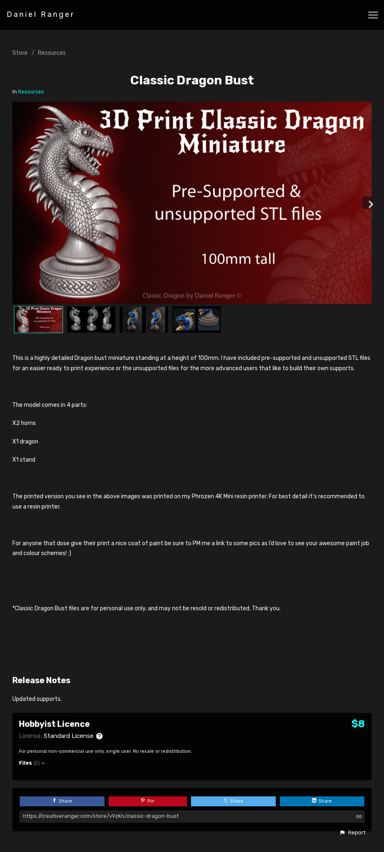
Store (20, 52)
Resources (52, 52)
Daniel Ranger (41, 14)
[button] (352, 832)
